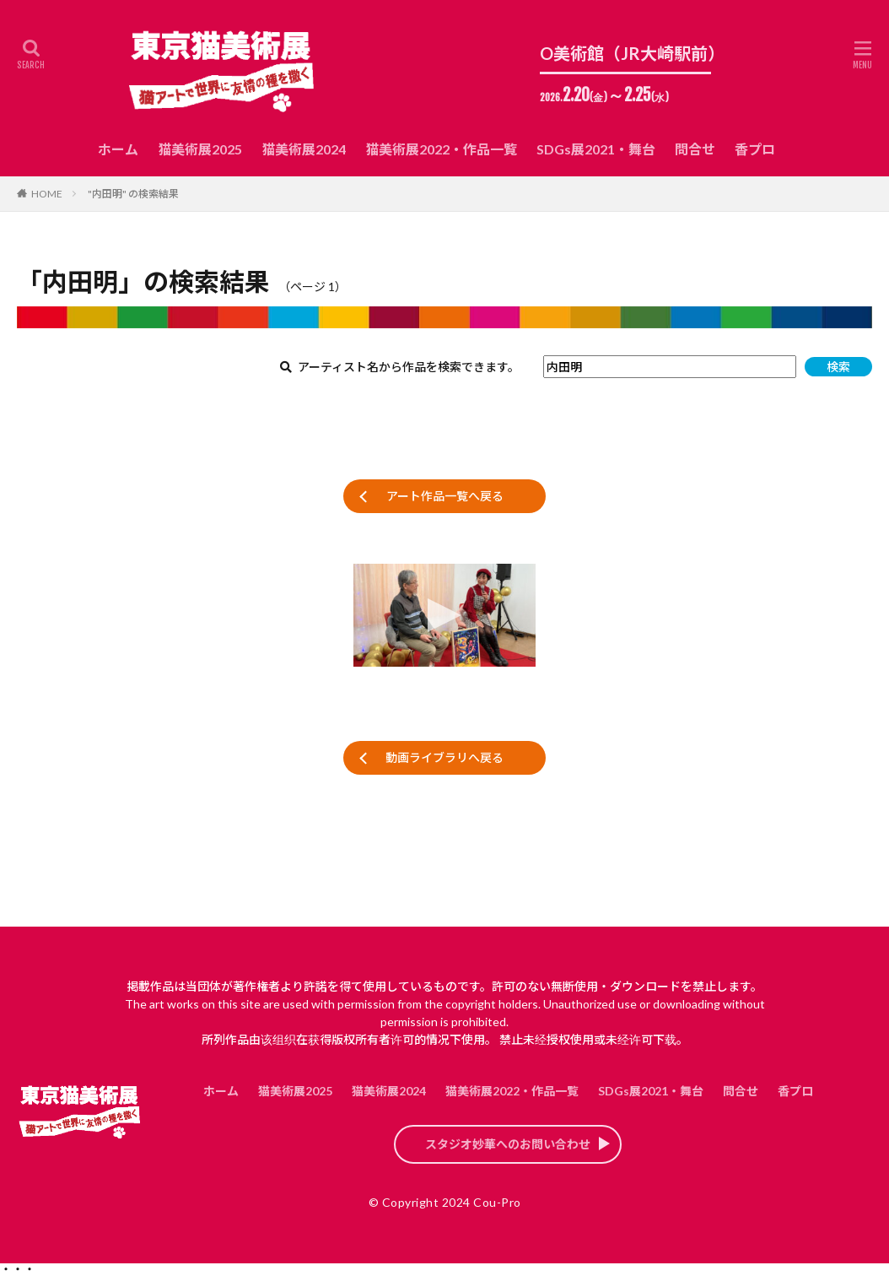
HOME (46, 193)
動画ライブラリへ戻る (444, 757)
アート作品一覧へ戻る (445, 496)
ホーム (118, 149)
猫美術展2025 (200, 149)
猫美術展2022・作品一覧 (441, 149)
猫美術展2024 (303, 149)
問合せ (695, 149)
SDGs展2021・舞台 (595, 149)
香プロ (755, 149)
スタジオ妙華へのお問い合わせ (507, 1144)
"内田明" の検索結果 (133, 193)
